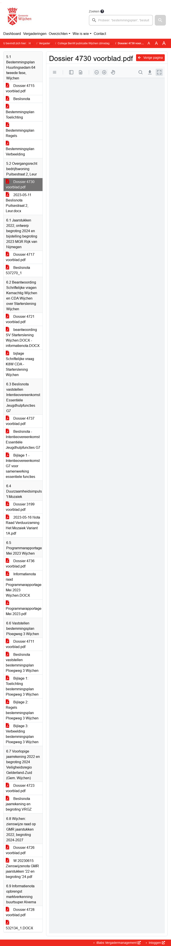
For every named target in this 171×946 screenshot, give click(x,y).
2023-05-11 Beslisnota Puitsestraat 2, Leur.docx (18, 203)
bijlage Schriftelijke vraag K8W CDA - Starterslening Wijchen (20, 364)
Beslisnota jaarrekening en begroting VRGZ (19, 804)
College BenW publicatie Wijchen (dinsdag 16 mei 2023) (92, 43)
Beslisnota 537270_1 (18, 270)
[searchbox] (121, 20)
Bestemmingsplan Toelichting (20, 112)
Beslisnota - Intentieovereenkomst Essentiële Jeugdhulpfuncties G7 (23, 439)
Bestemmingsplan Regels (20, 130)
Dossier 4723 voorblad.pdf (20, 788)
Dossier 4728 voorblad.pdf (20, 912)
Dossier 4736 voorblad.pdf (20, 563)
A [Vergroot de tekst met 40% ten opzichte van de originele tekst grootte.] (164, 43)
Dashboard (12, 34)
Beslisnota (18, 99)
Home (32, 43)
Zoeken (94, 11)
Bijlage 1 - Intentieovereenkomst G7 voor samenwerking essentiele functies (23, 466)
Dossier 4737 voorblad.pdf (20, 421)
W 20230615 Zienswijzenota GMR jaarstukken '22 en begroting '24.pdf (22, 869)
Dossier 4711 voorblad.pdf (20, 644)
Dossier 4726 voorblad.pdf (20, 850)
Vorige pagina (150, 57)
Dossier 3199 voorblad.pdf (20, 506)
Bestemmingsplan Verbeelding (20, 149)
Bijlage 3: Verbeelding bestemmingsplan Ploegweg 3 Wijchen (22, 734)
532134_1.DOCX (19, 925)
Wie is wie (81, 34)
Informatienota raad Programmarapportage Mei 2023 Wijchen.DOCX (23, 584)
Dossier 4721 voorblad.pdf (20, 319)
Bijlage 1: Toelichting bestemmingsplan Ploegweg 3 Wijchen (22, 686)
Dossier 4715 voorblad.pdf (20, 88)
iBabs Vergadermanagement (118, 942)
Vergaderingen (35, 34)
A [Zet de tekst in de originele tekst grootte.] (149, 43)
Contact (100, 34)
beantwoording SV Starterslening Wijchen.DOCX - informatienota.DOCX (23, 338)
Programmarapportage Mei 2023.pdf (23, 608)
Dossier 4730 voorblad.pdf (20, 184)
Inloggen (156, 942)
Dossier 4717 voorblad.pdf (20, 257)
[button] (160, 20)
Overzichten (58, 34)
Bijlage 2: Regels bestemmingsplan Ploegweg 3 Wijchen (22, 710)
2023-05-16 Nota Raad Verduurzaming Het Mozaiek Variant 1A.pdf (23, 525)
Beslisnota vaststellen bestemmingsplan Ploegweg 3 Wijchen (22, 662)
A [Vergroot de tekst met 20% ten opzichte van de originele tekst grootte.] (156, 43)
